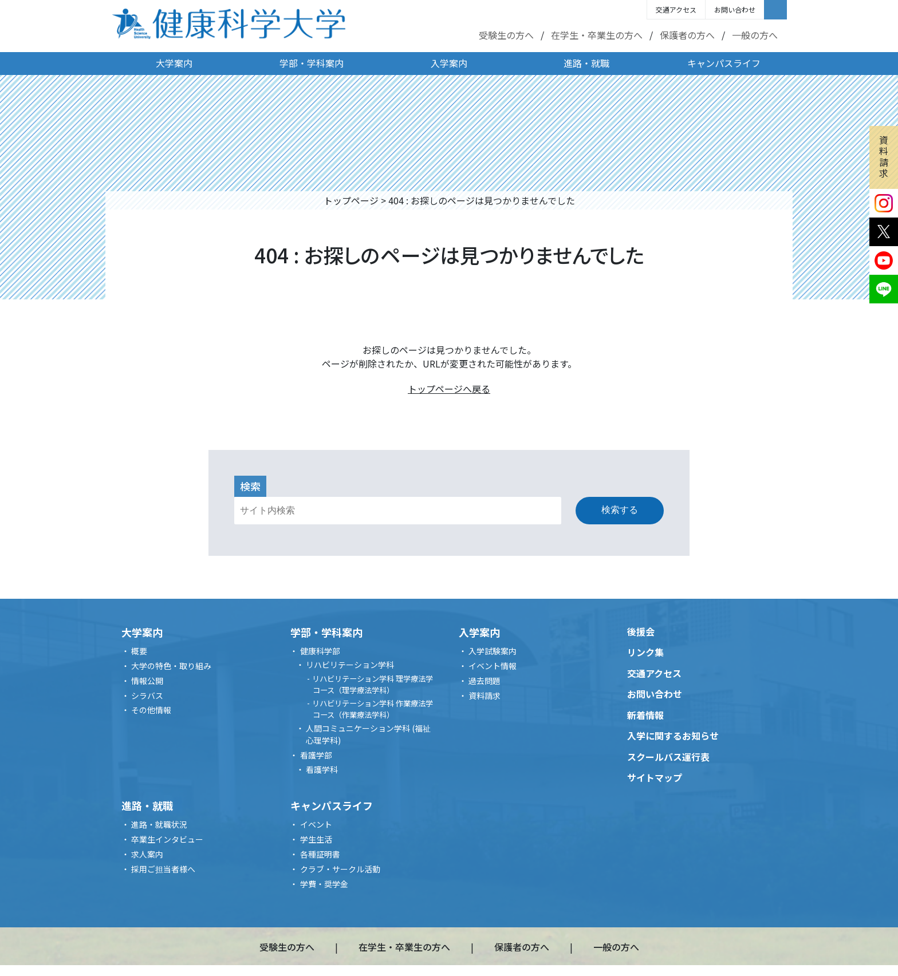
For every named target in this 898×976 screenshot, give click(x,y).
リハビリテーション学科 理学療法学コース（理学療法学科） (372, 684)
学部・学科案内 (311, 63)
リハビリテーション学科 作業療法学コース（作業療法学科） (372, 709)
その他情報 (151, 710)
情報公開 (147, 680)
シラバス (147, 695)
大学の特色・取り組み (171, 665)
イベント (316, 824)
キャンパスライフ (724, 63)
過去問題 (484, 680)
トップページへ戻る (449, 389)
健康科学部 (320, 651)
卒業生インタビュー (167, 839)
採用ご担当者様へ (163, 869)
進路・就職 (586, 63)
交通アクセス (676, 9)
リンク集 (645, 652)
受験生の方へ (506, 35)
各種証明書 (320, 854)
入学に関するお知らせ (673, 735)
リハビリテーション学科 (350, 664)
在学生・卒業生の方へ (597, 35)
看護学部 (316, 755)
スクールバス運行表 (668, 757)
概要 (139, 651)
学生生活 (316, 839)
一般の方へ (755, 35)
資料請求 (883, 156)
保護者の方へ (687, 35)
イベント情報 (492, 665)
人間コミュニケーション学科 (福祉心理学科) (368, 734)
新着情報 (645, 715)
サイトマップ (654, 777)
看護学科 (322, 769)
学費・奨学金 (324, 884)
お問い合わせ (734, 9)
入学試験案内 (492, 651)
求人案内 (147, 854)
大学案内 (174, 63)
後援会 (641, 631)
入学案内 (449, 63)
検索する (619, 510)
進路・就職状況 (159, 824)
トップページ (351, 200)
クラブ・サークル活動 (340, 869)
